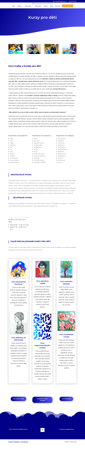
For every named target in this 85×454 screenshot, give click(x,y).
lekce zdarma (67, 15)
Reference (38, 15)
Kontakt (57, 15)
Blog (51, 15)
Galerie (45, 15)
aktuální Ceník (18, 408)
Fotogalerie (66, 408)
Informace (28, 15)
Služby (19, 15)
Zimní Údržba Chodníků (18, 451)
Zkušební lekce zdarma (42, 409)
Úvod (13, 15)
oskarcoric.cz (70, 438)
